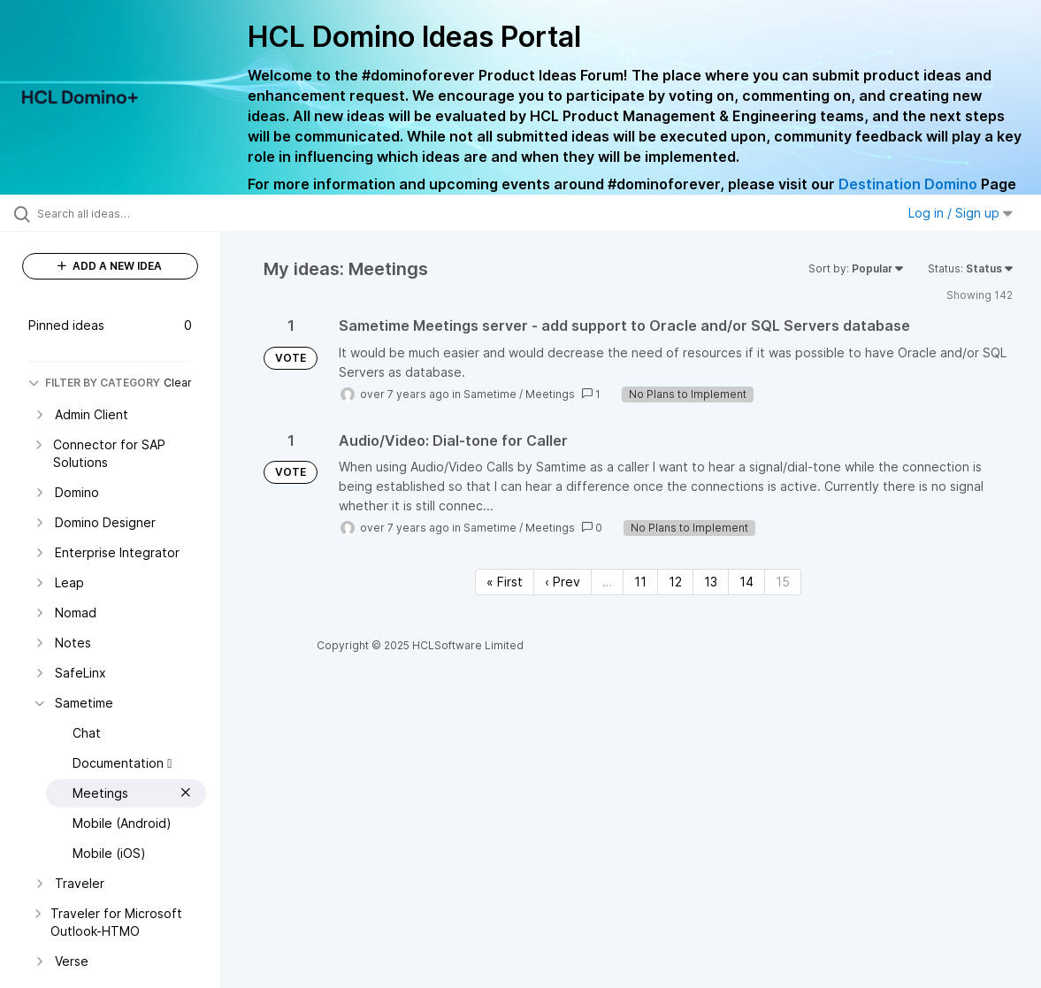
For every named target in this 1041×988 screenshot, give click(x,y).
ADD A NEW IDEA (109, 265)
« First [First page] (504, 581)
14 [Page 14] (746, 581)
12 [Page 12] (675, 581)
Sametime (490, 394)
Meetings (550, 394)
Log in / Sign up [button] (960, 212)
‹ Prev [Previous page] (562, 581)
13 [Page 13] (710, 581)
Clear (178, 382)
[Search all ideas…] (126, 213)
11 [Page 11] (640, 581)
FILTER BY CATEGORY (94, 382)
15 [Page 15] (783, 581)
